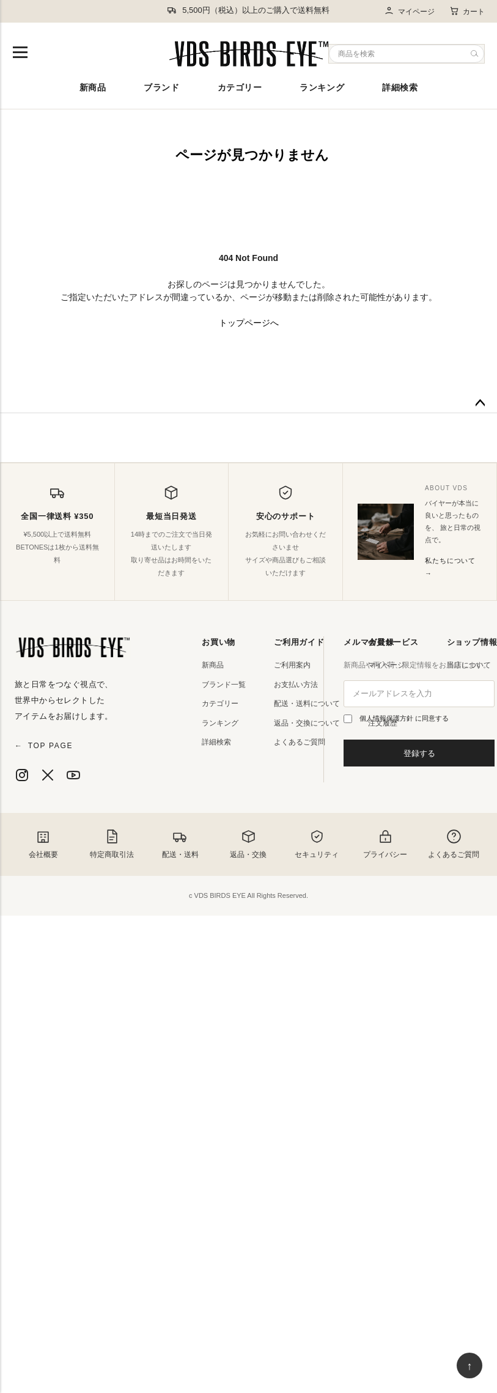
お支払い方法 (296, 684)
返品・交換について (307, 723)
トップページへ (249, 323)
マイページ (409, 11)
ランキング (322, 87)
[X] (47, 775)
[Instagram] (22, 775)
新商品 (92, 87)
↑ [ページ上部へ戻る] (470, 1366)
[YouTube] (73, 775)
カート (467, 11)
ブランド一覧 (224, 684)
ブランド (161, 87)
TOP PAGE (44, 745)
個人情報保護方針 (387, 718)
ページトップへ (480, 403)
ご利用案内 (292, 665)
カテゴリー (240, 87)
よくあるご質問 (299, 742)
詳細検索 (400, 87)
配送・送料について (307, 703)
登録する (419, 753)
